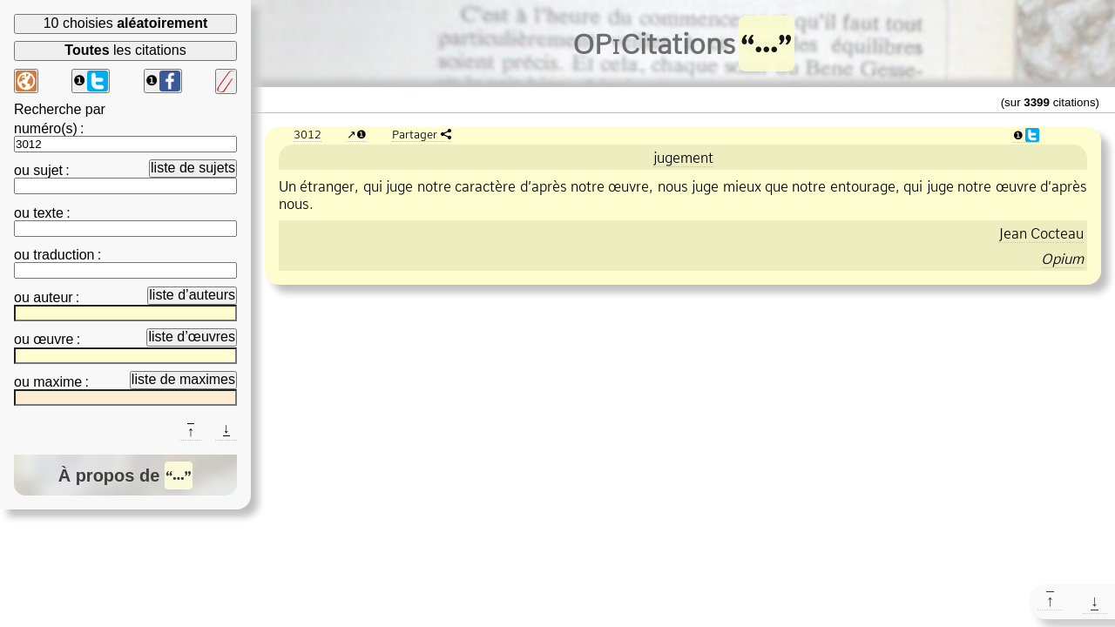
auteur (52, 297)
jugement (683, 157)
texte (48, 213)
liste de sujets (193, 167)
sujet (48, 170)
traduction (63, 254)
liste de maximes (183, 379)
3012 (307, 134)
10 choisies (126, 23)
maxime (57, 381)
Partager (414, 134)
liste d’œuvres (191, 336)
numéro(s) (46, 128)
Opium (1062, 258)
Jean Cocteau (1041, 233)
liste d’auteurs (192, 294)
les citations (125, 50)
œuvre (53, 339)
